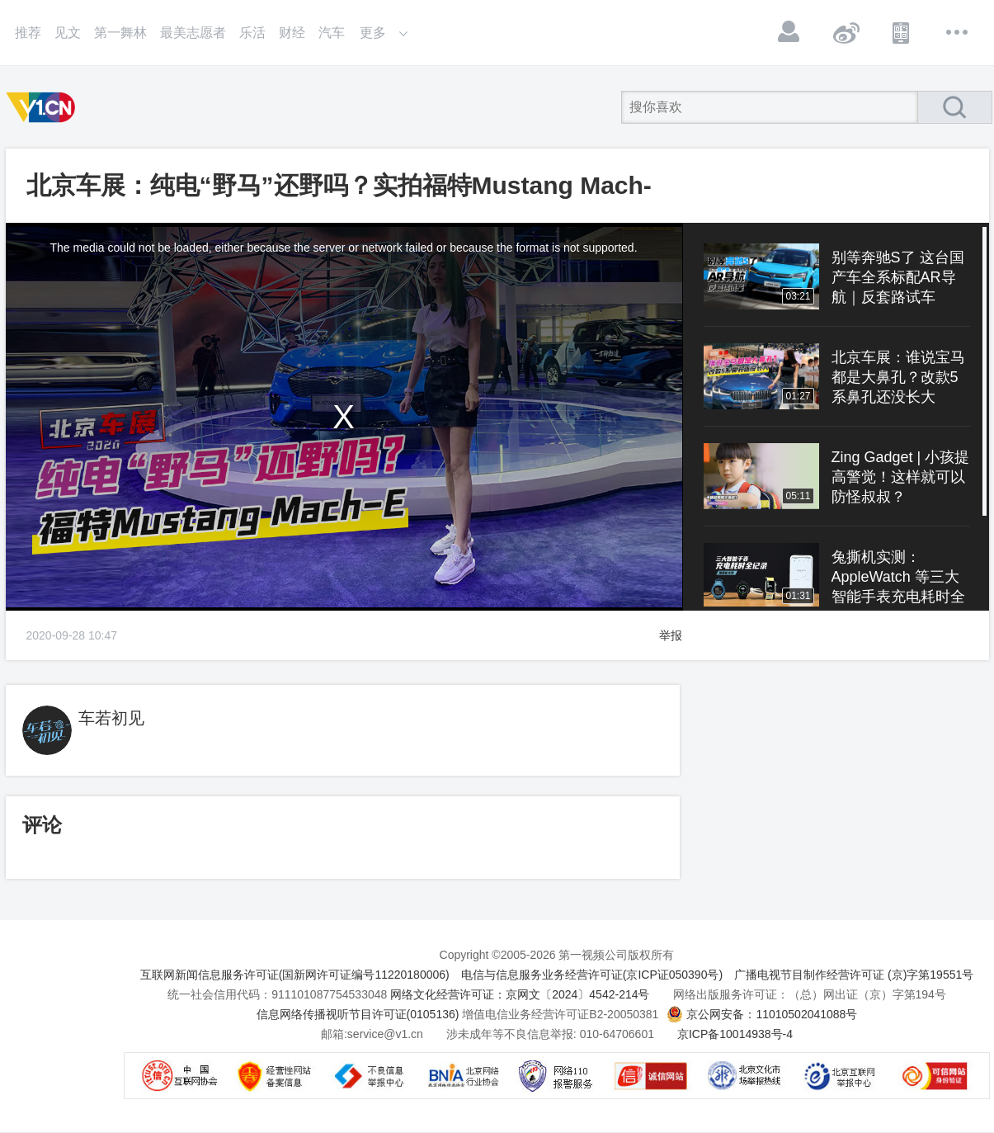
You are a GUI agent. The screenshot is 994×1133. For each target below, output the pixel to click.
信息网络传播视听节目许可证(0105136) (358, 1014)
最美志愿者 (193, 33)
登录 (789, 32)
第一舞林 (120, 33)
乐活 (252, 33)
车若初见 (111, 718)
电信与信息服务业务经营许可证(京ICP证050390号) (592, 974)
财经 (292, 33)
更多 (957, 32)
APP (901, 32)
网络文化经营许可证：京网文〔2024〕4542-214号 (519, 994)
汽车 (331, 33)
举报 (670, 635)
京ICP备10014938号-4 (735, 1034)
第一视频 (44, 107)
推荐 (28, 33)
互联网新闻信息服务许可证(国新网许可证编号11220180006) (295, 974)
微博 (845, 32)
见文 (67, 33)
